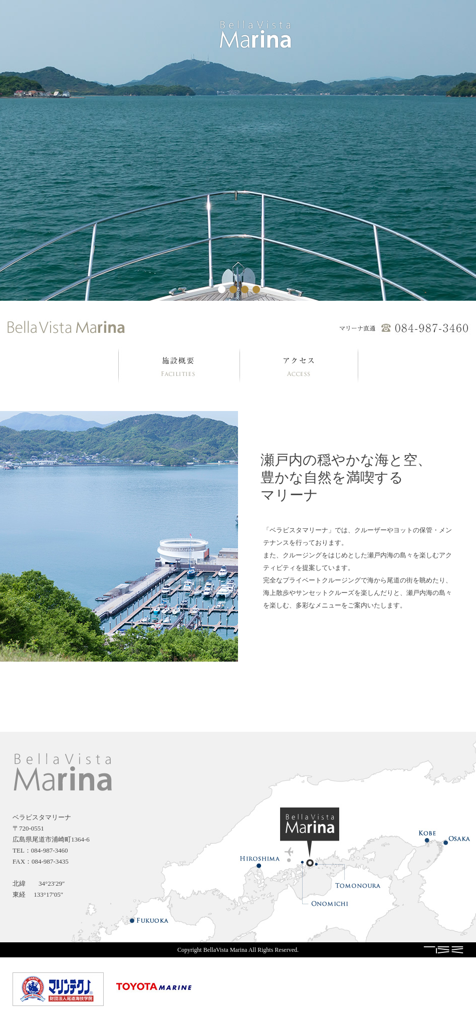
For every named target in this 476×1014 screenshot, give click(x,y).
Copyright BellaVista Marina (212, 949)
